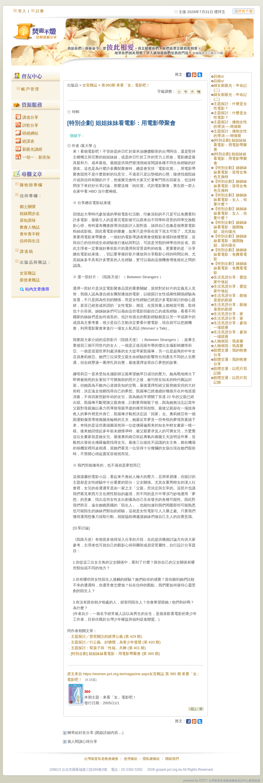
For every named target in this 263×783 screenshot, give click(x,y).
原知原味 (28, 220)
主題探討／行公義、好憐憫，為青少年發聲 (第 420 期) (116, 642)
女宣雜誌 (28, 273)
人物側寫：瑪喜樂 (228, 341)
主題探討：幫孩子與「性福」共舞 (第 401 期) (108, 648)
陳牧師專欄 (31, 185)
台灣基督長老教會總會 (101, 759)
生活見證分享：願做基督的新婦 (230, 297)
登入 (22, 11)
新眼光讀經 (28, 149)
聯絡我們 (172, 759)
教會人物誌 (30, 227)
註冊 (40, 11)
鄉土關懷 (28, 206)
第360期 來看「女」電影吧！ (125, 85)
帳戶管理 (30, 89)
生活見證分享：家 (228, 314)
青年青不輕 (30, 234)
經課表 (24, 141)
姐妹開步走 (30, 213)
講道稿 (26, 251)
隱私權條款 (151, 759)
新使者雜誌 (30, 280)
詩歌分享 (26, 125)
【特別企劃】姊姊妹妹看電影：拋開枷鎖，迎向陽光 (230, 227)
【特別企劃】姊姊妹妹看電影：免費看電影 (230, 254)
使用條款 (131, 759)
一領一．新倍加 (32, 157)
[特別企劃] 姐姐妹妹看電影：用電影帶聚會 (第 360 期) (115, 653)
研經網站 (26, 133)
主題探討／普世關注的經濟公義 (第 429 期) (106, 636)
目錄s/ (219, 76)
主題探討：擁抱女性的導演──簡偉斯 (230, 124)
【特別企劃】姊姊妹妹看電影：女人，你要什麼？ (230, 199)
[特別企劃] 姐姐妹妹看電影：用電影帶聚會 (230, 145)
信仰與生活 (30, 241)
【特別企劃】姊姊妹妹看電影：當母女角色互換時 (230, 172)
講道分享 (26, 117)
